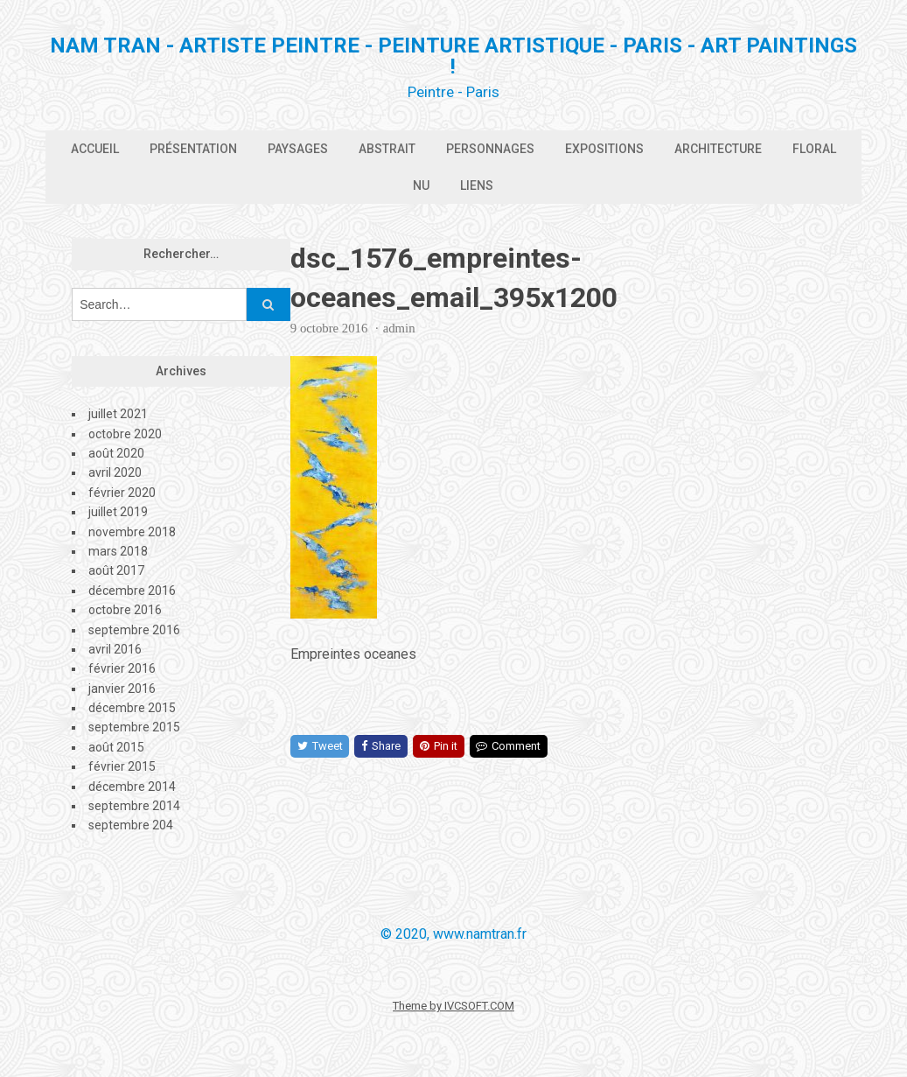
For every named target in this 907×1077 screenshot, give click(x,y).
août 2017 (116, 570)
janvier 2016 (122, 689)
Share (381, 745)
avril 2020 (115, 472)
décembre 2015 (132, 708)
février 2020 (122, 493)
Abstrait (387, 149)
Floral (814, 149)
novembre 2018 (132, 532)
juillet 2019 (118, 512)
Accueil (95, 149)
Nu (421, 185)
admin (399, 328)
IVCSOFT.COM (479, 1005)
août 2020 (116, 453)
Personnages (490, 149)
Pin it (438, 745)
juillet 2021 (118, 414)
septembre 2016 (134, 630)
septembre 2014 (134, 806)
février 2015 (122, 766)
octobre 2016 (125, 610)
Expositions (604, 149)
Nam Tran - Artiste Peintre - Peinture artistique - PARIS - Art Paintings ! (453, 56)
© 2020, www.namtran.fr (453, 934)
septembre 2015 (134, 727)
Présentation (193, 149)
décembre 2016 (132, 591)
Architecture (718, 149)
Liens (476, 185)
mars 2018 (118, 551)
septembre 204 (130, 825)
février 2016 (122, 668)
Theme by (418, 1005)
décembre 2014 (132, 787)
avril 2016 (115, 649)
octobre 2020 (125, 434)
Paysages (298, 149)
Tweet (320, 745)
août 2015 (116, 747)
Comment (508, 745)
